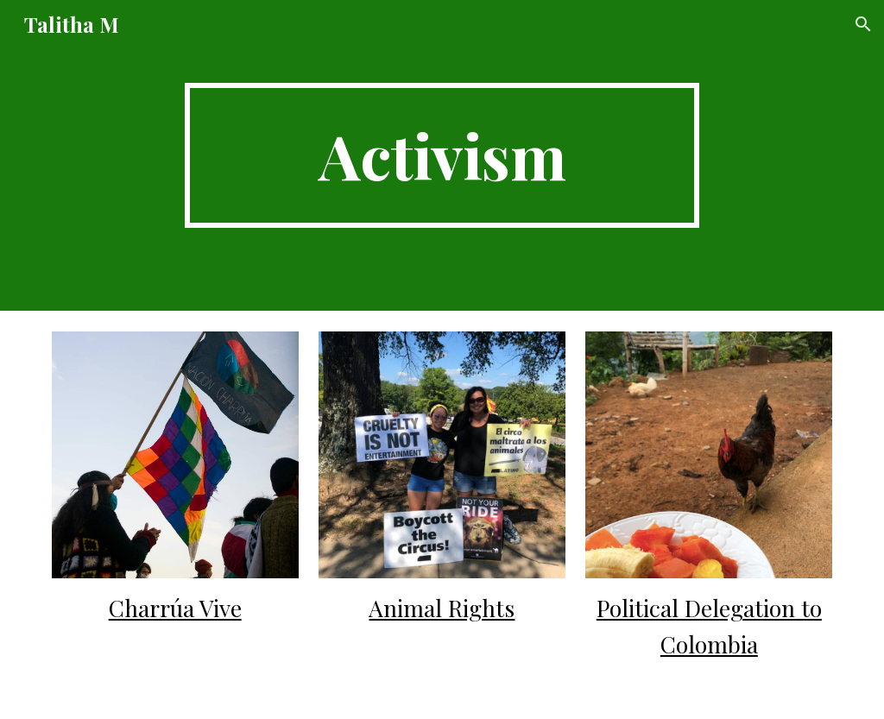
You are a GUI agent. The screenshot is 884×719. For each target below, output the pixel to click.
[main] (441, 155)
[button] (863, 24)
